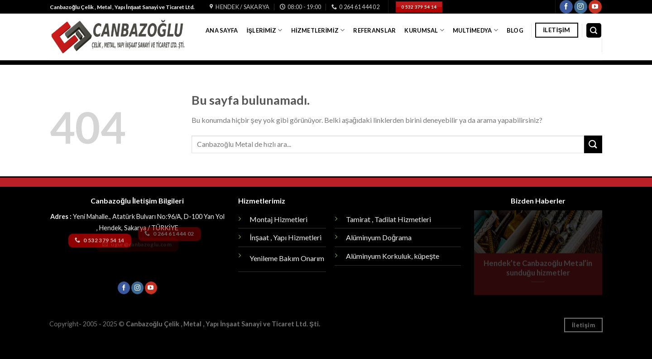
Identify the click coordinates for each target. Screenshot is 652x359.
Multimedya (475, 30)
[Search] (594, 30)
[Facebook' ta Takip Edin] (566, 7)
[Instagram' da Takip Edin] (580, 7)
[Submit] (593, 144)
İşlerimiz (265, 30)
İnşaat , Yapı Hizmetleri (285, 237)
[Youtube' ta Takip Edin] (595, 7)
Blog (515, 30)
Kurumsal (424, 30)
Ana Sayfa (222, 30)
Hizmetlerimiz (318, 30)
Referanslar (374, 30)
